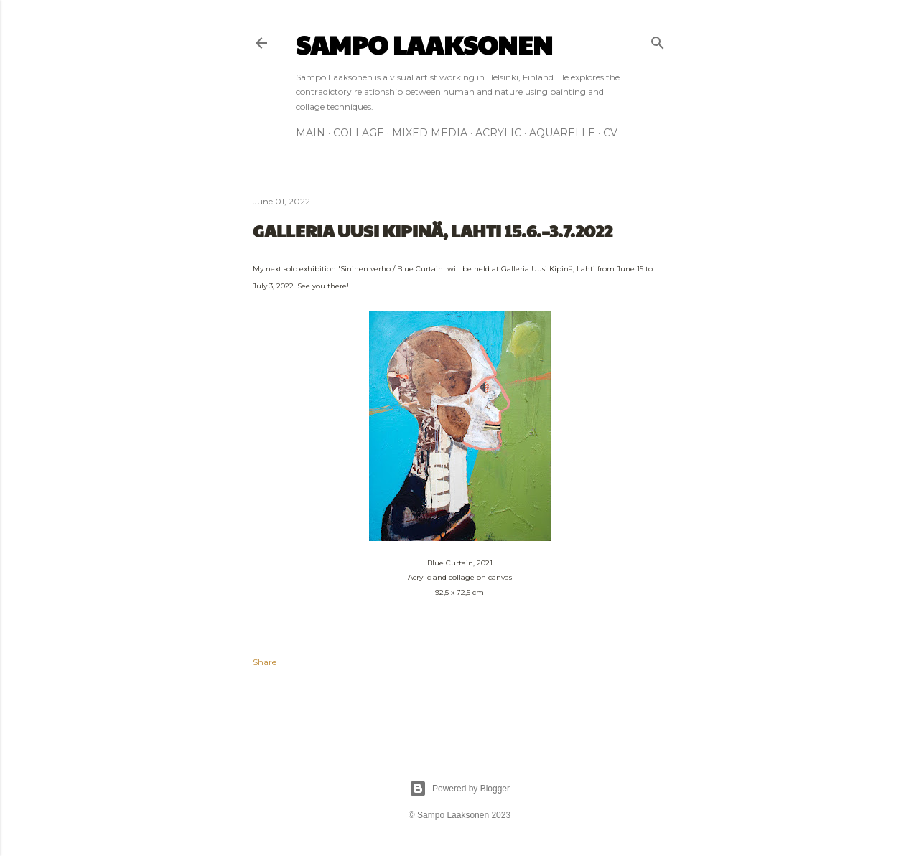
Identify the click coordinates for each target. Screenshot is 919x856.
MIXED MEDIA (429, 132)
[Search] (657, 40)
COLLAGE (358, 132)
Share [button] (264, 662)
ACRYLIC (498, 132)
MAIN (310, 132)
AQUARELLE (562, 132)
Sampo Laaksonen (424, 44)
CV (610, 132)
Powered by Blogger (459, 788)
